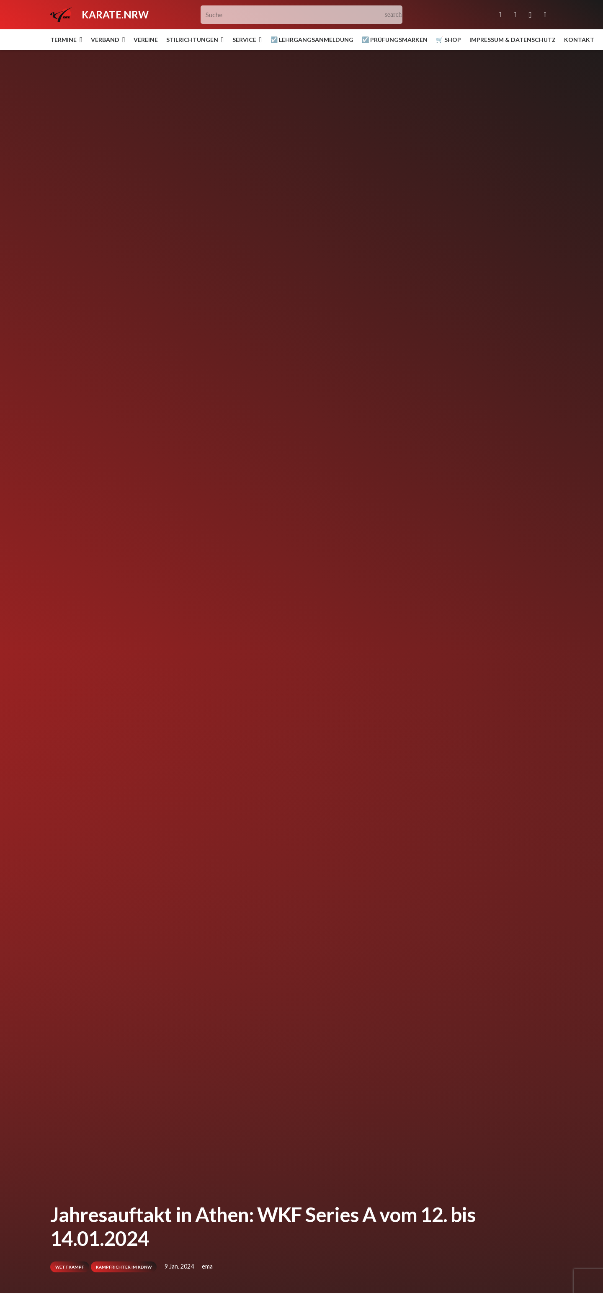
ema (207, 1266)
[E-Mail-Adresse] (500, 14)
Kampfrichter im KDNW (124, 1266)
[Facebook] (515, 14)
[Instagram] (530, 14)
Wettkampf (69, 1266)
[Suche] (302, 14)
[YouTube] (545, 14)
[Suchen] (393, 14)
